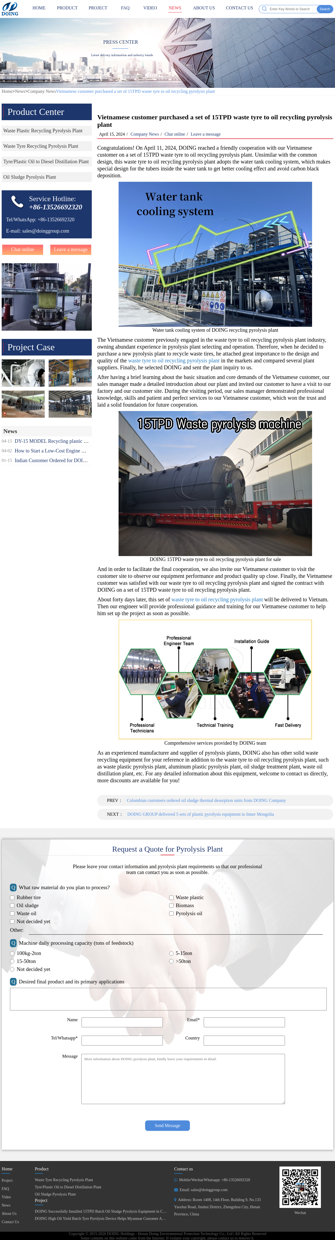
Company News (42, 91)
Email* (193, 1019)
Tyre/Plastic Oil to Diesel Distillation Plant (68, 1187)
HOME (39, 9)
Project (98, 9)
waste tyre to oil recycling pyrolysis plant (174, 360)
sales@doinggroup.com (45, 231)
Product (67, 9)
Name (72, 1019)
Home (7, 91)
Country (192, 1038)
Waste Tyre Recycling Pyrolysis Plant (64, 1180)
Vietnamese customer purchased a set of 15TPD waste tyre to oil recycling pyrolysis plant (135, 91)
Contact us (183, 1169)
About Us (204, 9)
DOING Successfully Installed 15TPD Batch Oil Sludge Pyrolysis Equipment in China (102, 1211)
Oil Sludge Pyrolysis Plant (55, 1194)
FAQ (125, 9)
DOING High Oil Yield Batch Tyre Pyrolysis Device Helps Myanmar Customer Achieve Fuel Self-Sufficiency (120, 1219)
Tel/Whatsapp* (64, 1038)
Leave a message (71, 249)
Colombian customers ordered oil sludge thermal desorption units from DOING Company (206, 800)
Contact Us (239, 9)
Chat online (22, 249)
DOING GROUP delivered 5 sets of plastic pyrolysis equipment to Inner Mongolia (200, 814)
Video (150, 9)
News (175, 9)
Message (70, 1056)
